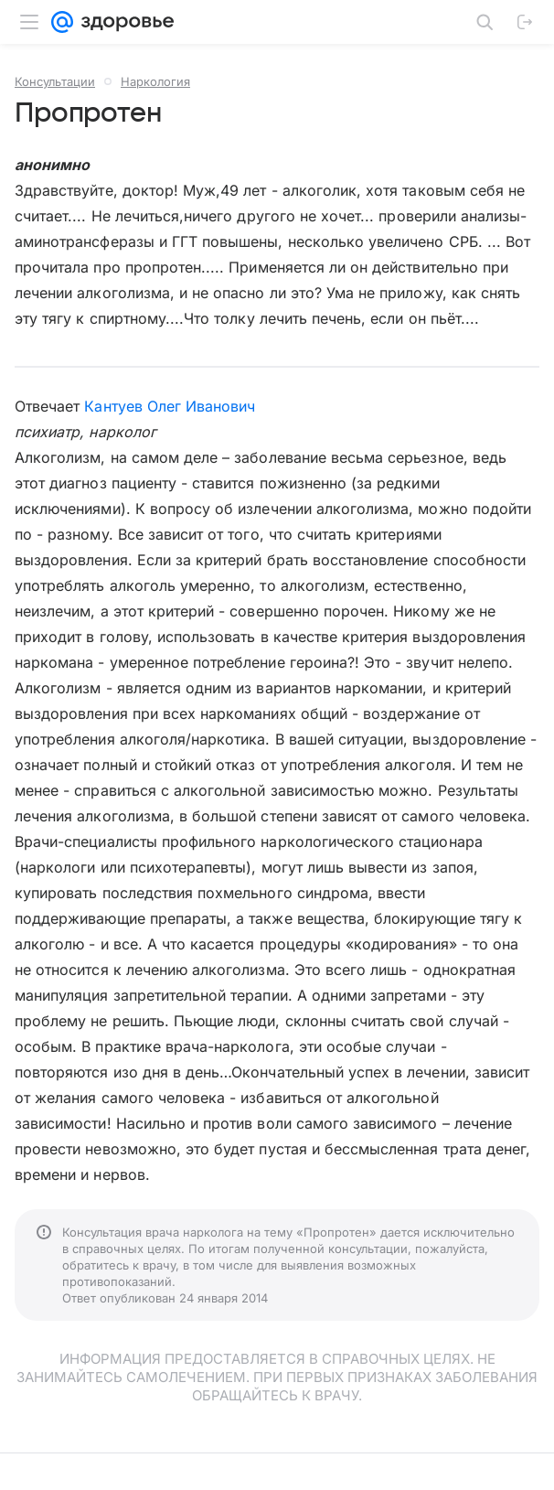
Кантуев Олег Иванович (169, 406)
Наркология (155, 81)
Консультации (55, 81)
